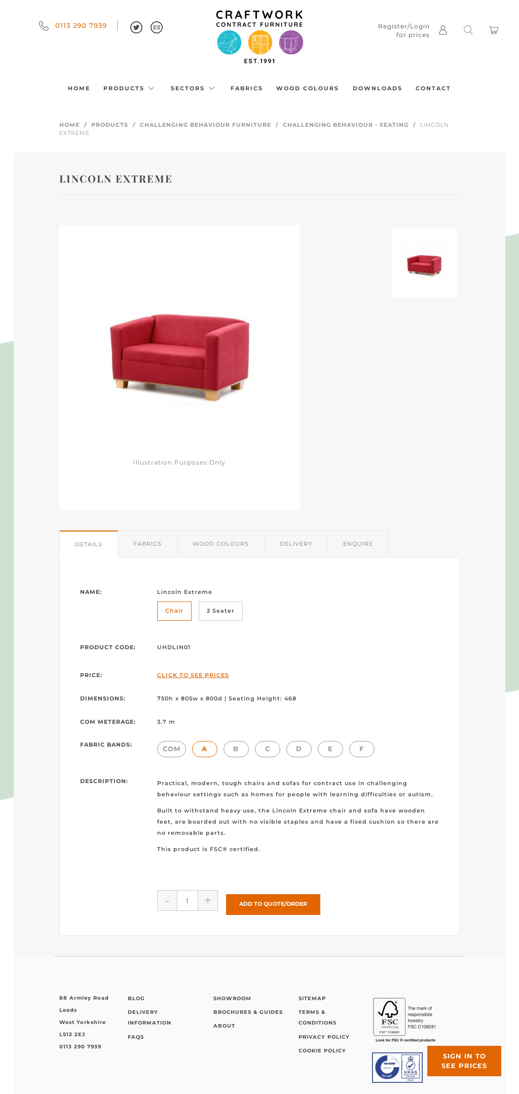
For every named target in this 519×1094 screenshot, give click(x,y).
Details (88, 544)
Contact (433, 88)
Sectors (194, 88)
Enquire (358, 543)
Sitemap (312, 994)
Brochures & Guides (248, 1008)
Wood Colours (307, 88)
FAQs (136, 1033)
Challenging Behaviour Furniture (205, 124)
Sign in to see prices (458, 1055)
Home (79, 88)
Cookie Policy (322, 1047)
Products (130, 88)
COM (171, 749)
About (224, 1022)
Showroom (232, 994)
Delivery (296, 543)
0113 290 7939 (73, 25)
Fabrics (247, 88)
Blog (136, 994)
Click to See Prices (193, 675)
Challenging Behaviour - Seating (346, 124)
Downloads (377, 88)
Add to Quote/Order (273, 900)
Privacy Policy (324, 1033)
